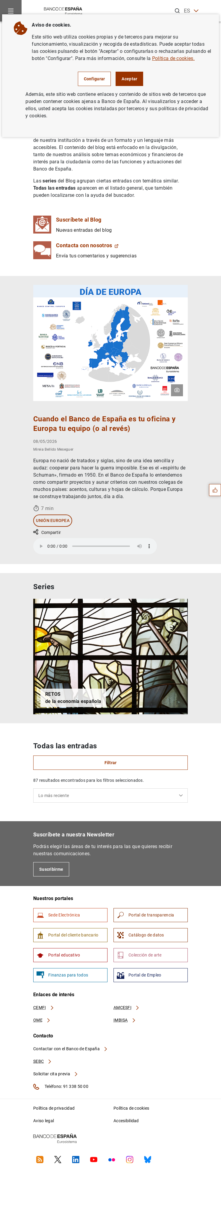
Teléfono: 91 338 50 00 (60, 1087)
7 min (43, 508)
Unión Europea (52, 520)
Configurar (94, 78)
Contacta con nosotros (87, 245)
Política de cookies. (173, 58)
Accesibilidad (126, 1120)
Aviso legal (43, 1120)
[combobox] (110, 795)
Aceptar (129, 78)
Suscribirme (51, 869)
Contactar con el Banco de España (70, 1048)
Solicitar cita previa (55, 1073)
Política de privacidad (54, 1108)
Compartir (47, 532)
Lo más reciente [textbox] (53, 795)
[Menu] (11, 11)
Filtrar (111, 762)
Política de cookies (131, 1108)
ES (191, 10)
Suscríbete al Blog (79, 219)
